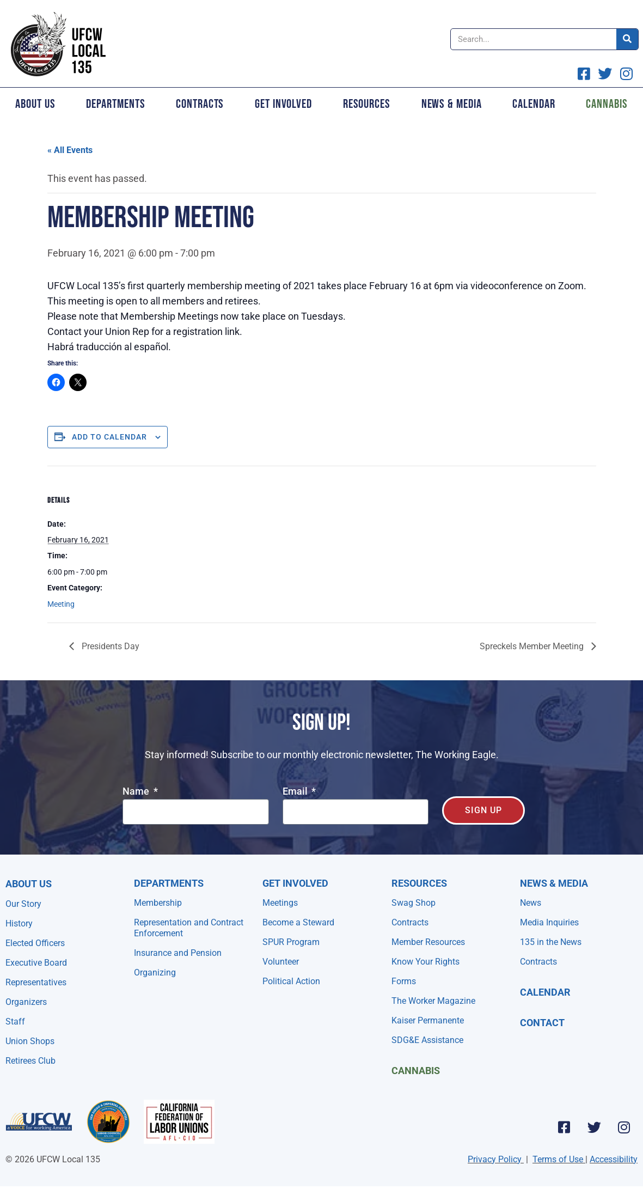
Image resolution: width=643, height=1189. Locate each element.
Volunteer (280, 961)
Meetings (280, 903)
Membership (158, 903)
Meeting (61, 604)
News (530, 903)
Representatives (35, 982)
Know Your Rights (425, 961)
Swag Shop (413, 903)
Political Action (291, 981)
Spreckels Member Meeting (533, 646)
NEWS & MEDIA (554, 883)
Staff (15, 1021)
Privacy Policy (495, 1159)
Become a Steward (298, 922)
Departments (115, 104)
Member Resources (428, 942)
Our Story (23, 904)
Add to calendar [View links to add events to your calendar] (109, 436)
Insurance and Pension (178, 953)
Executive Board (36, 963)
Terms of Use (557, 1159)
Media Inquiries (549, 922)
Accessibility (614, 1159)
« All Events (70, 150)
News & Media (451, 104)
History (19, 923)
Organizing (155, 972)
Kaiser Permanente (427, 1020)
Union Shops (29, 1041)
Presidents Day (109, 646)
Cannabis (415, 1070)
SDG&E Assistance (427, 1040)
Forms (403, 981)
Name (137, 791)
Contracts (200, 104)
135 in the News (550, 942)
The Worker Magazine (433, 1001)
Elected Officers (35, 943)
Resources (366, 104)
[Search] (627, 39)
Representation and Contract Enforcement (188, 927)
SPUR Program (291, 942)
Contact (542, 1022)
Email (296, 791)
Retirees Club (30, 1061)
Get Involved (283, 104)
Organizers (26, 1002)
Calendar (533, 104)
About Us (35, 104)
